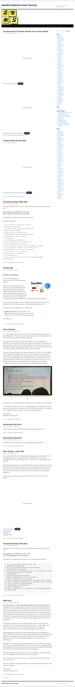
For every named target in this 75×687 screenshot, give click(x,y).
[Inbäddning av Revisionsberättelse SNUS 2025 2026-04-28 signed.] (27, 107)
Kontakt (20, 25)
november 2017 (61, 53)
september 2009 (61, 90)
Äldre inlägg (6, 677)
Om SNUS (26, 25)
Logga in (59, 108)
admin (15, 33)
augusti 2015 (60, 58)
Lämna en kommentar (19, 135)
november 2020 (61, 45)
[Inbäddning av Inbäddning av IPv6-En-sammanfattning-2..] (27, 503)
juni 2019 (59, 48)
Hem (4, 25)
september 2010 (61, 80)
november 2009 (61, 89)
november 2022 (61, 39)
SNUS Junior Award (40, 25)
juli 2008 (59, 97)
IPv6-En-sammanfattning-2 (8, 529)
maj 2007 (59, 102)
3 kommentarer (18, 419)
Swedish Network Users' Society (19, 5)
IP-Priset (15, 25)
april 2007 (60, 104)
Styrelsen (54, 25)
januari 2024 (60, 37)
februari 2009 (60, 93)
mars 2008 (60, 98)
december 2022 (61, 38)
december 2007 (61, 100)
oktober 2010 (60, 79)
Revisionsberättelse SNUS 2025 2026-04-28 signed (13, 133)
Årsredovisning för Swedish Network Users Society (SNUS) (25, 31)
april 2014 (60, 63)
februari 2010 (60, 84)
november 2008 (61, 94)
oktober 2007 (60, 101)
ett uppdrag (32, 456)
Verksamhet (60, 25)
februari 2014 (60, 64)
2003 (45, 402)
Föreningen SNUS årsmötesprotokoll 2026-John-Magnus (14, 192)
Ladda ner (20, 83)
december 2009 (61, 87)
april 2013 (60, 68)
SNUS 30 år (7, 600)
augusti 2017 (60, 54)
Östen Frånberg (9, 329)
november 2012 (61, 69)
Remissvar (32, 25)
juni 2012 (59, 71)
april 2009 (60, 91)
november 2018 (61, 50)
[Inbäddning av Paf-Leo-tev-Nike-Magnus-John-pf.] (27, 58)
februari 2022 (60, 43)
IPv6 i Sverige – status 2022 (13, 451)
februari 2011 (60, 78)
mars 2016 (60, 57)
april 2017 (60, 56)
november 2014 (61, 61)
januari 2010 (60, 86)
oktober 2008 (60, 95)
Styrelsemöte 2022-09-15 (12, 438)
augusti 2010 (60, 82)
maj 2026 (59, 35)
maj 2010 (59, 83)
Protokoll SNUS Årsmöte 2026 (14, 140)
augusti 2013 (60, 67)
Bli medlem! (9, 25)
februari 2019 (60, 49)
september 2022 (61, 41)
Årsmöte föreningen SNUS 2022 (15, 544)
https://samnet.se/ (29, 315)
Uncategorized (11, 135)
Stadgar (48, 25)
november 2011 (61, 76)
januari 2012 (60, 75)
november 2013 (61, 65)
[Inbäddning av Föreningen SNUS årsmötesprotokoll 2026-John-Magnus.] (27, 167)
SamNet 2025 (8, 268)
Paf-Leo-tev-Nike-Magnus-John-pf (10, 83)
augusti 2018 (60, 52)
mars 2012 (60, 72)
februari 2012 (60, 74)
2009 (50, 402)
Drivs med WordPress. (62, 683)
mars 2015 (60, 60)
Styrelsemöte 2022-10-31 (12, 424)
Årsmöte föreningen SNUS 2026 (15, 202)
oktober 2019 (60, 46)
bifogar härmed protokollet (32, 429)
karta (32, 313)
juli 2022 (59, 42)
